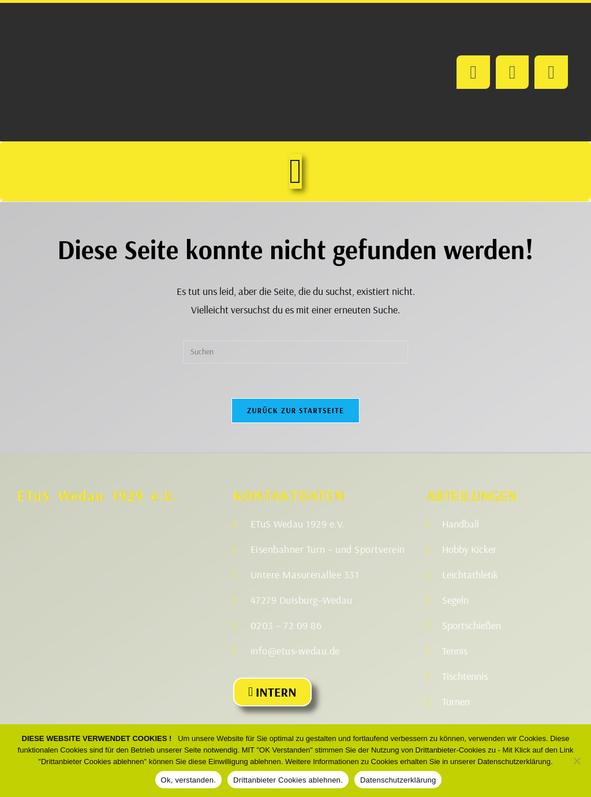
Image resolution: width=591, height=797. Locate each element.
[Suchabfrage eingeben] (295, 352)
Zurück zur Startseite (295, 410)
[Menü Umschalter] (295, 171)
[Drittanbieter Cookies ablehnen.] (576, 760)
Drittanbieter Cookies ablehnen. (288, 780)
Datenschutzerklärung (398, 780)
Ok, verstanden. (188, 780)
